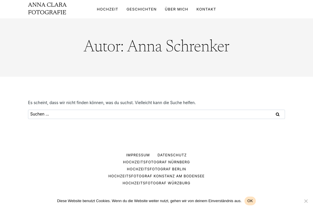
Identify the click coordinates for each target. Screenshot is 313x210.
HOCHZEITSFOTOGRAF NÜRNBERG (156, 162)
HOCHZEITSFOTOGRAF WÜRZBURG (156, 183)
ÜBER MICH (176, 9)
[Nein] (306, 201)
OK (250, 201)
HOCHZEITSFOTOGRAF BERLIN (156, 169)
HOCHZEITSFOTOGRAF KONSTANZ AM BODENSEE (156, 176)
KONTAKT (206, 9)
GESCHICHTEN (142, 9)
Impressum (138, 155)
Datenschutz (172, 155)
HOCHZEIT (107, 9)
